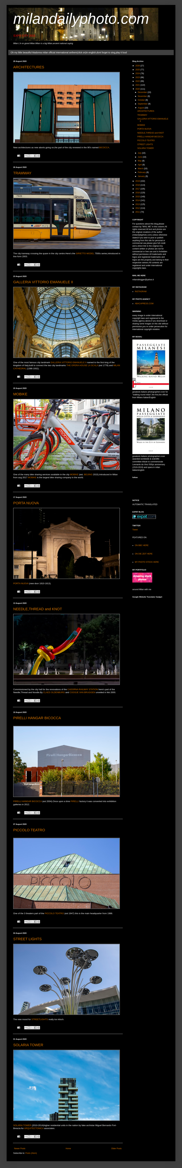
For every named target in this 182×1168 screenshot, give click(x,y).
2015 (138, 196)
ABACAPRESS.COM (144, 303)
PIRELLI (75, 801)
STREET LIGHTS (27, 939)
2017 (138, 189)
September (143, 104)
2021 (138, 85)
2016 (138, 192)
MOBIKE (20, 394)
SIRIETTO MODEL (85, 253)
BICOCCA (104, 147)
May (140, 161)
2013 (138, 204)
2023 (138, 77)
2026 (138, 66)
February (142, 172)
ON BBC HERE (142, 545)
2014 (138, 200)
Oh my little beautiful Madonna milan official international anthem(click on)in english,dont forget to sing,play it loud (69, 52)
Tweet (135, 530)
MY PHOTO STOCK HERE (147, 562)
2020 (138, 89)
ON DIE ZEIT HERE (144, 554)
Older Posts (116, 1148)
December (143, 92)
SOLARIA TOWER (28, 1045)
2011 (138, 212)
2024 (138, 73)
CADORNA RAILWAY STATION (83, 689)
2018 (138, 185)
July (140, 153)
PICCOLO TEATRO (29, 830)
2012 (138, 208)
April (140, 165)
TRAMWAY (22, 173)
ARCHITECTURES (28, 67)
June (140, 157)
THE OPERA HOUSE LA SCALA (82, 365)
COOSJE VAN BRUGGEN (82, 692)
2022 (138, 81)
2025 (138, 70)
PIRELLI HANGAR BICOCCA (37, 718)
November (143, 96)
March (141, 168)
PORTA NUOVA (26, 503)
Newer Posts (19, 1148)
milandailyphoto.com (81, 18)
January (141, 176)
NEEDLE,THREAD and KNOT (37, 609)
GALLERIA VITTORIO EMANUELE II (43, 282)
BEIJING (88, 474)
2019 (138, 181)
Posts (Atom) (31, 1153)
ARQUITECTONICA (34, 1128)
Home (68, 1148)
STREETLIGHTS (39, 1019)
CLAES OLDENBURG (54, 692)
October (141, 100)
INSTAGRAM (140, 291)
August (141, 108)
